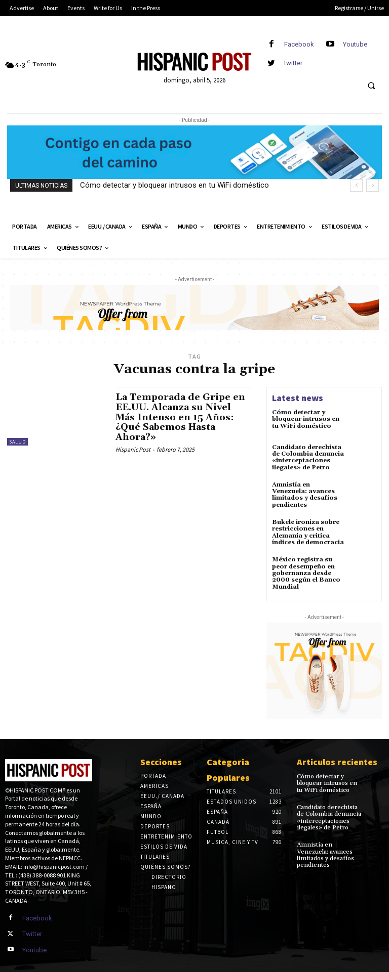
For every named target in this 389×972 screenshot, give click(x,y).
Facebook (299, 44)
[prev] (356, 185)
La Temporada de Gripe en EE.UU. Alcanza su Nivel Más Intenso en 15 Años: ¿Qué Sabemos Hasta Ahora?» (180, 417)
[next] (372, 185)
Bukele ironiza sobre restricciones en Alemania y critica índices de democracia (308, 532)
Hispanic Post (132, 449)
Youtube (355, 44)
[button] (371, 86)
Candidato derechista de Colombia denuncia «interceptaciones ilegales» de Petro (308, 457)
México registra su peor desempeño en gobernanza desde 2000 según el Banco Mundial (306, 572)
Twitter (32, 933)
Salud (17, 441)
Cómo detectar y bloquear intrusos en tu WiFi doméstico (174, 185)
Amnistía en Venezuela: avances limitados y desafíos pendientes (304, 494)
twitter (293, 63)
